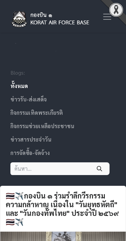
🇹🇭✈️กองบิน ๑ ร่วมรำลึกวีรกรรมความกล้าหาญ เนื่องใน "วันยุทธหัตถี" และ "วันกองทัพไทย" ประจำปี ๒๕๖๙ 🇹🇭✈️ (62, 208)
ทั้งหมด (19, 85)
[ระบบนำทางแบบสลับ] (107, 16)
